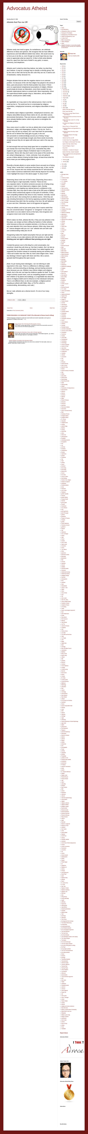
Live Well (63, 632)
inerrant (63, 565)
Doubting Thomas (65, 414)
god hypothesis (64, 511)
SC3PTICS (63, 836)
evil (62, 445)
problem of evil (64, 757)
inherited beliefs (64, 568)
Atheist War (64, 226)
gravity (62, 521)
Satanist (63, 834)
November (65, 91)
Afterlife (63, 191)
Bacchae (63, 235)
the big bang (64, 924)
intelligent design (65, 575)
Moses (62, 674)
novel (62, 709)
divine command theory (66, 410)
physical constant (65, 735)
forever (62, 473)
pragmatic (63, 752)
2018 (63, 76)
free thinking (64, 478)
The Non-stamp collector (66, 943)
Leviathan (63, 627)
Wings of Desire (65, 1016)
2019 (63, 74)
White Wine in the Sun (66, 1011)
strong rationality (65, 898)
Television (63, 917)
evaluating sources (65, 440)
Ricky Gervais (64, 816)
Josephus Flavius (65, 605)
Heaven (63, 528)
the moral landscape (65, 941)
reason (62, 790)
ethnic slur (63, 434)
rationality (63, 784)
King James (64, 617)
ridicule (63, 818)
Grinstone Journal (65, 525)
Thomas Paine (64, 968)
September (65, 95)
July (64, 99)
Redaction (63, 792)
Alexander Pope (65, 198)
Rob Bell (63, 822)
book (62, 269)
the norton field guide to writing (68, 945)
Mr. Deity (63, 678)
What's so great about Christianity (68, 1009)
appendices (64, 214)
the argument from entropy (67, 921)
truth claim (63, 980)
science (63, 837)
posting (63, 750)
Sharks (62, 860)
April (64, 105)
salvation (63, 827)
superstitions (64, 907)
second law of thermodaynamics (68, 843)
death (62, 382)
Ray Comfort (64, 787)
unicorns (63, 987)
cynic (62, 360)
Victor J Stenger (65, 997)
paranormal (64, 726)
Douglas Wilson (64, 417)
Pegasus (63, 730)
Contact (63, 335)
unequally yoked (65, 985)
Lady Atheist (64, 622)
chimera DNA (64, 306)
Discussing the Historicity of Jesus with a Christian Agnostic (28, 332)
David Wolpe (64, 379)
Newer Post (9, 308)
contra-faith (63, 337)
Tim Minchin (64, 971)
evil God (63, 447)
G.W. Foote (64, 490)
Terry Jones (64, 919)
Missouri (63, 662)
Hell (62, 530)
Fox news (63, 474)
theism (62, 954)
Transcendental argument (67, 976)
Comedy (63, 325)
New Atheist (64, 697)
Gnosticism (63, 506)
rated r (62, 782)
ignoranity (63, 556)
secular (63, 844)
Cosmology (63, 342)
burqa (62, 285)
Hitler (62, 537)
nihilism (63, 698)
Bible (62, 247)
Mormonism (64, 672)
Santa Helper (64, 832)
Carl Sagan (63, 297)
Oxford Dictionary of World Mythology (69, 721)
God (62, 509)
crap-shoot (63, 348)
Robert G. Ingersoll (65, 823)
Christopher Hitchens (66, 318)
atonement (63, 230)
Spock (62, 881)
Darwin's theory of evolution (67, 370)
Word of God (64, 1023)
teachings (63, 915)
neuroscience (64, 693)
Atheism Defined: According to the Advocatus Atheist (20, 340)
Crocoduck (63, 356)
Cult (62, 358)
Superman (63, 903)
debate (62, 386)
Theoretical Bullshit (65, 959)
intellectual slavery (65, 573)
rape (62, 780)
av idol (62, 231)
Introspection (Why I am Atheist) (68, 31)
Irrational (63, 582)
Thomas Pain (64, 966)
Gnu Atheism (64, 507)
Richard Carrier (64, 810)
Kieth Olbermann (65, 613)
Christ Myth (64, 308)
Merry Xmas (64, 653)
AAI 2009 (63, 183)
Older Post (52, 308)
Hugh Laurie (64, 544)
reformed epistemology (66, 797)
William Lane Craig (65, 1014)
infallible (63, 566)
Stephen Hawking (65, 889)
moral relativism (64, 665)
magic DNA (64, 643)
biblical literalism (65, 254)
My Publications (64, 29)
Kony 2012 (65, 148)
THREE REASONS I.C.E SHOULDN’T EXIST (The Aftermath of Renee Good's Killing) (30, 315)
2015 (63, 82)
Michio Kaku (64, 655)
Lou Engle (63, 638)
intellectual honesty (65, 572)
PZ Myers (63, 764)
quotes (62, 770)
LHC (62, 629)
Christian (63, 309)
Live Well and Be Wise (66, 634)
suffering (63, 902)
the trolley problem (65, 952)
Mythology (63, 684)
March (64, 107)
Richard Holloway (65, 815)
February (65, 159)
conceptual (63, 332)
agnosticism (64, 195)
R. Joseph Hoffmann (66, 771)
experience (63, 454)
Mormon (63, 671)
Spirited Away (64, 877)
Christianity (63, 313)
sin (62, 863)
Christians (63, 315)
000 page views (64, 174)
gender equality (64, 493)
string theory (64, 896)
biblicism (63, 257)
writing (62, 1025)
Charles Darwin (64, 301)
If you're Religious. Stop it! (68, 146)
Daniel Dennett (64, 363)
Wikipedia (63, 1013)
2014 (63, 84)
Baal (62, 233)
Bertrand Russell (65, 245)
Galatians (63, 492)
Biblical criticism (65, 252)
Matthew (63, 652)
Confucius (63, 334)
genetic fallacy (64, 497)
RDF (62, 789)
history (62, 535)
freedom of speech (65, 481)
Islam (62, 584)
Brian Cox (63, 273)
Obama (63, 712)
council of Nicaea (65, 344)
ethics (62, 433)
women (63, 1021)
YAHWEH (63, 1028)
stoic (62, 895)
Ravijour (63, 785)
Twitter (62, 981)
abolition (63, 184)
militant (63, 657)
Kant (62, 612)
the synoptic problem (66, 948)
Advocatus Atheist (27, 8)
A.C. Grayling (64, 181)
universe (63, 988)
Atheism (63, 223)
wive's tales (64, 1020)
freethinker (63, 483)
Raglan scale (64, 775)
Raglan (63, 773)
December (65, 89)
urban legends (64, 990)
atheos (62, 228)
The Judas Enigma (65, 938)
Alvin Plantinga (64, 202)
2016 (63, 80)
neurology (63, 691)
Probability (63, 756)
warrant (63, 1004)
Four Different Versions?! (68, 157)
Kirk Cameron (64, 619)
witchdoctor (64, 1018)
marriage (63, 646)
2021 (63, 70)
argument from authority (66, 219)
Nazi (62, 688)
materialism (64, 650)
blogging (63, 268)
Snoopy (63, 870)
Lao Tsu (63, 624)
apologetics (64, 210)
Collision (63, 323)
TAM (62, 914)
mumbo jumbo (64, 679)
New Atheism (64, 695)
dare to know (64, 365)
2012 (63, 88)
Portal (62, 749)
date (62, 372)
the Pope (63, 947)
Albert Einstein (64, 197)
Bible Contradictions (65, 40)
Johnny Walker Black (66, 601)
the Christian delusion (66, 928)
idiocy (62, 551)
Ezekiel (63, 455)
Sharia (62, 858)
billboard (63, 262)
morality (63, 667)
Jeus (62, 594)
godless (63, 514)
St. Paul (63, 884)
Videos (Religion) (65, 41)
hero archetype (64, 533)
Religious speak (65, 806)
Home (31, 308)
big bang (63, 259)
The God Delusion (65, 931)
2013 (63, 86)
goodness (63, 516)
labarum (63, 620)
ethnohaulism (64, 436)
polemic (63, 738)
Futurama (63, 488)
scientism (63, 841)
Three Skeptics (64, 969)
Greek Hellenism (65, 523)
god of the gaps (64, 513)
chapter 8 (63, 299)
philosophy (63, 733)
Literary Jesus (64, 631)
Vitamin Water (64, 1001)
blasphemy (63, 264)
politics (62, 740)
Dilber (62, 398)
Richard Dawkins (65, 811)
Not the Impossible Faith (66, 705)
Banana (63, 237)
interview (63, 577)
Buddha (63, 278)
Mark (62, 645)
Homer (62, 539)
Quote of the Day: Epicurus (69, 109)
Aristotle (63, 221)
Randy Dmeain (64, 778)
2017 (63, 78)
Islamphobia (64, 586)
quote (62, 768)
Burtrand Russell (65, 287)
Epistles (63, 428)
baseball (63, 240)
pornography (64, 747)
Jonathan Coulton (65, 603)
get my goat (64, 502)
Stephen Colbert (65, 888)
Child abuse (64, 304)
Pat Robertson (64, 728)
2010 (63, 166)
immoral (63, 561)
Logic (62, 636)
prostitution (63, 761)
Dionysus (63, 403)
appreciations (64, 216)
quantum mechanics (65, 766)
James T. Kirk (64, 587)
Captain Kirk (64, 296)
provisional (63, 763)
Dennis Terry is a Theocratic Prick (70, 126)
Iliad (62, 559)
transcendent (64, 975)
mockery (63, 664)
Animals (63, 207)
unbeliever (63, 983)
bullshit (62, 282)
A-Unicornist (64, 179)
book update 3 (64, 271)
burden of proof (64, 283)
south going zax (64, 872)
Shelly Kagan (64, 862)
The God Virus (64, 933)
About (62, 43)
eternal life (63, 431)
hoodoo (63, 540)
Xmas (62, 1027)
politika (62, 742)
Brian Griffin (64, 276)
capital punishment (65, 294)
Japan (62, 589)
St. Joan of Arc (64, 882)
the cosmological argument (67, 929)
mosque (63, 676)
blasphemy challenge (66, 266)
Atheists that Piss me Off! (68, 138)
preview (63, 754)
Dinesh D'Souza (65, 400)
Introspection (64, 579)
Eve (62, 443)
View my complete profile (73, 55)
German (63, 500)
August (64, 97)
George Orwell (64, 499)
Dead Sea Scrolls (65, 381)
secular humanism (65, 846)
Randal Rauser (64, 777)
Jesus (62, 591)
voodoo (63, 1002)
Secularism (63, 848)
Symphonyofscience (65, 909)
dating (62, 374)
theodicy (63, 955)
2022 (63, 68)
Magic (62, 641)
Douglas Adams (64, 415)
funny (62, 487)
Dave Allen (63, 375)
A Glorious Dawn (65, 177)
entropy (63, 424)
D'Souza (63, 362)
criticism (63, 355)
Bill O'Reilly (63, 261)
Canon (62, 292)
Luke (62, 639)
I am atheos (64, 549)
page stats (63, 723)
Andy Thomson (64, 205)
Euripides (63, 438)
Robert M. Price (64, 825)
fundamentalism (65, 485)
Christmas (63, 316)
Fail (62, 459)
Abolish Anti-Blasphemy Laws (68, 36)
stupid (62, 900)
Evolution (63, 448)
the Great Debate (65, 935)
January (65, 161)
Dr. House (63, 419)
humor (62, 547)
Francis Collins (64, 476)
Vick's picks (64, 995)
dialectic (63, 396)
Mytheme (63, 683)
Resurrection (64, 808)
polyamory (63, 744)
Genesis (63, 495)
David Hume (64, 377)
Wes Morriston (64, 1007)
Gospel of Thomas (65, 518)
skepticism (63, 865)
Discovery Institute (65, 407)
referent (63, 796)
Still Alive (63, 893)
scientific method (65, 839)
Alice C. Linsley (64, 200)
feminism (63, 466)
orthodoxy (63, 719)
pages (62, 724)
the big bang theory (65, 926)
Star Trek (63, 886)
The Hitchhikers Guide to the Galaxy (69, 936)
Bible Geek (63, 250)
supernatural (64, 905)
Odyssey (63, 714)
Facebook (63, 457)
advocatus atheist (65, 190)
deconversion (64, 389)
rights (62, 820)
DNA (62, 412)
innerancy (63, 570)
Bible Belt (63, 249)
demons (63, 393)
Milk (62, 658)
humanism (63, 546)
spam (62, 875)
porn (62, 745)
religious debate (65, 804)
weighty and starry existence (67, 1006)
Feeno (62, 464)
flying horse (64, 471)
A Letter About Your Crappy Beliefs (70, 140)
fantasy (63, 462)
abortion (63, 186)
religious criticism (65, 803)
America (63, 203)
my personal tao (65, 681)
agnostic (63, 193)
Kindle (62, 615)
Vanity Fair (63, 992)
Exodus (63, 452)
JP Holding (63, 606)
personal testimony (65, 731)
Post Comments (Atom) (18, 310)
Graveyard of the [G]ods (66, 33)
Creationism (64, 351)
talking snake (64, 912)
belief (62, 243)
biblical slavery (64, 256)
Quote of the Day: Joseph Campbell (71, 152)
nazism (63, 690)
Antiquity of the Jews (66, 209)
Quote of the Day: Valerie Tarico (70, 144)
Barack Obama (64, 238)
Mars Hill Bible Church (66, 648)
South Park (63, 874)
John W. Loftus (64, 599)
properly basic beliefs (66, 759)
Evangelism (64, 441)
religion (63, 801)
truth (62, 978)
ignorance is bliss (65, 554)
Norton (62, 704)
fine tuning (63, 467)
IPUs (62, 580)
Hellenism (63, 532)
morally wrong (64, 669)
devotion (63, 394)
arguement (63, 217)
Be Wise (63, 242)
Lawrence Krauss (65, 625)
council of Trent (64, 346)
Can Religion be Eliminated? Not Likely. (71, 142)
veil (62, 994)
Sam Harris (63, 829)
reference (63, 794)
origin (62, 718)
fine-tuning (63, 469)
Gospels (63, 520)
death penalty (64, 384)
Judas (62, 608)
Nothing (63, 707)
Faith (62, 460)
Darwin (62, 368)
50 (61, 176)
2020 (63, 72)
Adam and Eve (64, 188)
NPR (62, 711)
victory (62, 999)
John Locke (64, 598)
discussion (63, 408)
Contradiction (64, 339)
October (65, 93)
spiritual (63, 879)
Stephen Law (64, 891)
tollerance (63, 973)
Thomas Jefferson (65, 964)
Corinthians (64, 341)
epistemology (64, 426)
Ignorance (63, 553)
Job (62, 596)
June (64, 101)
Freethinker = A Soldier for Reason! (70, 150)
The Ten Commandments (67, 950)
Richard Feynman (65, 813)
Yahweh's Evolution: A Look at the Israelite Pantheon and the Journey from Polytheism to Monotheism (71, 46)
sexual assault (64, 855)
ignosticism (63, 558)
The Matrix (63, 940)
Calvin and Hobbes (65, 290)
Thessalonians (64, 961)
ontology (63, 716)
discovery (63, 405)
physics (63, 737)
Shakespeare (64, 856)
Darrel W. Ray (64, 367)
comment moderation (66, 328)
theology (63, 957)
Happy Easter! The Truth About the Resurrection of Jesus (28, 324)
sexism (62, 853)
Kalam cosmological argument (68, 610)
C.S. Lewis (63, 289)
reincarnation (64, 799)
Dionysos (63, 401)
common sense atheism (66, 330)
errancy (63, 429)
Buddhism (63, 280)
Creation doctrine (65, 349)
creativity (63, 353)
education (63, 421)
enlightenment (64, 422)
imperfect (63, 563)
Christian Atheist (65, 311)
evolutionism (64, 450)
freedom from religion (66, 480)
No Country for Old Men (66, 700)
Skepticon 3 (64, 867)
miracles (63, 660)
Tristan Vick (72, 53)
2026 (63, 66)
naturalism (63, 686)
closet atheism (64, 322)
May (64, 103)
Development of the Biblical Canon (69, 34)
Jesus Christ (64, 592)
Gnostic (63, 504)
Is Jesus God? (64, 38)
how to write (64, 542)
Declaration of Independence (67, 388)
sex (62, 851)
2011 (63, 164)
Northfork (63, 702)
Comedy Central (65, 327)
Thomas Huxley (64, 962)
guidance (63, 526)
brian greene (64, 275)
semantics (63, 849)
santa (62, 830)
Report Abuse (64, 1033)
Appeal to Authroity (65, 212)
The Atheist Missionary (66, 922)
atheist (62, 224)
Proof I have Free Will (67, 111)
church (62, 320)
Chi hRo (63, 302)
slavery (63, 869)
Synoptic (63, 910)
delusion (63, 391)
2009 (63, 168)
